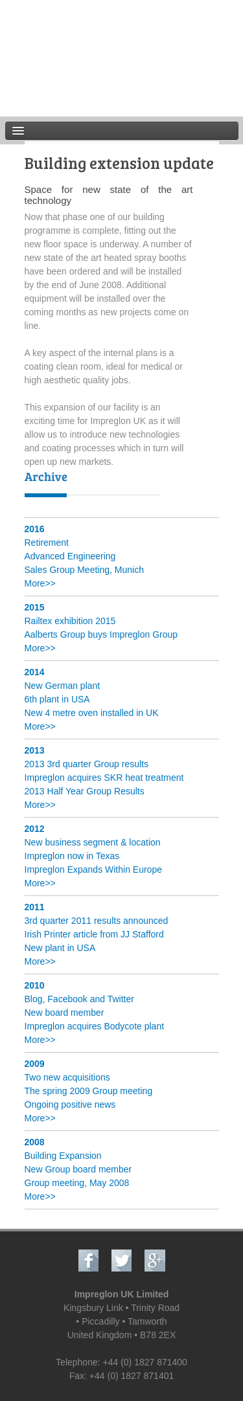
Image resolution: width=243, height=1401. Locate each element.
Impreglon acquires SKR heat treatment (104, 777)
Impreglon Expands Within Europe (93, 869)
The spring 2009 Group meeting (89, 1091)
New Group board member (78, 1169)
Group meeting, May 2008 (77, 1183)
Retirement (47, 542)
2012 (35, 829)
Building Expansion (63, 1155)
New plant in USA (60, 948)
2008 (35, 1142)
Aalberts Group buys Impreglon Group (101, 634)
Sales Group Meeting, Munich (84, 570)
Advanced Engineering (70, 556)
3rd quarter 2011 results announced (96, 920)
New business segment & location (93, 842)
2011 (35, 907)
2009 (35, 1064)
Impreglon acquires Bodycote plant (95, 1026)
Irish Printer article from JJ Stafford (94, 934)
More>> (40, 583)
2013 (35, 750)
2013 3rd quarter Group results (86, 764)
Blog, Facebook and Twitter (79, 999)
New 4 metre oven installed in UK (92, 713)
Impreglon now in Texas (72, 856)
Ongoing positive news (70, 1104)
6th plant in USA (57, 699)
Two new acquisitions (67, 1077)
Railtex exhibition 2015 (70, 621)
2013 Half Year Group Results (85, 791)
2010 (35, 985)
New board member (64, 1012)
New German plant (62, 685)
